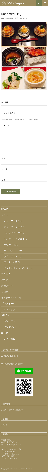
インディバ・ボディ (14, 233)
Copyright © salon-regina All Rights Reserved (16, 469)
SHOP (4, 333)
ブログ (4, 292)
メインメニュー (45, 3)
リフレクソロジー (13, 250)
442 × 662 (5, 18)
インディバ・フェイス (15, 238)
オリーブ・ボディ (13, 221)
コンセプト (9, 321)
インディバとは (12, 327)
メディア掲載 (8, 339)
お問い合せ (7, 286)
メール (4, 169)
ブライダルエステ (13, 256)
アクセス (5, 274)
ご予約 (4, 280)
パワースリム (11, 244)
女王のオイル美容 (10, 262)
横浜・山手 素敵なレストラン (21, 18)
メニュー (5, 215)
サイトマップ (8, 309)
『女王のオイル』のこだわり (19, 268)
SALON (5, 315)
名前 (3, 158)
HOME (4, 209)
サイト (4, 180)
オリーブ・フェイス (14, 227)
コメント (5, 125)
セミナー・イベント (11, 297)
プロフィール (8, 303)
